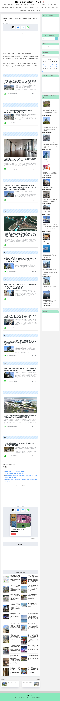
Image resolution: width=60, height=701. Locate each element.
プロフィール (17, 697)
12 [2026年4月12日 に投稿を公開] (56, 64)
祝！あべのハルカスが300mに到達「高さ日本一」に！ (15, 473)
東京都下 (37, 7)
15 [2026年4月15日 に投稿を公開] (47, 66)
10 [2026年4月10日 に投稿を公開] (52, 64)
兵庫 (51, 4)
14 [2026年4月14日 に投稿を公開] (45, 66)
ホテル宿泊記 (23, 10)
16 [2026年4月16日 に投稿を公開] (50, 66)
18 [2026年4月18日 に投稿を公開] (54, 66)
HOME (30, 695)
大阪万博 (32, 4)
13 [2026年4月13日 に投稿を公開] (43, 66)
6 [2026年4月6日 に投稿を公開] (43, 64)
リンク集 (33, 697)
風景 (29, 10)
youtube (33, 10)
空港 (53, 7)
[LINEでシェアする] (27, 27)
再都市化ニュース (18, 4)
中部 (55, 4)
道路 (57, 7)
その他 (38, 10)
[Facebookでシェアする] (18, 27)
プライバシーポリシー (25, 697)
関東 (42, 7)
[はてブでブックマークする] (23, 27)
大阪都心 (37, 4)
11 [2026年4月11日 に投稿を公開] (54, 64)
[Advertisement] (20, 43)
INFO (5, 4)
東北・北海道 (25, 7)
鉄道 (49, 7)
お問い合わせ (39, 697)
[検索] (56, 38)
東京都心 (32, 7)
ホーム (44, 697)
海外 (46, 7)
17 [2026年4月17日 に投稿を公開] (52, 66)
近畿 (48, 4)
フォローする (13, 531)
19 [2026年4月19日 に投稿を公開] (56, 66)
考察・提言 (10, 4)
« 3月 (43, 71)
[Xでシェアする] (13, 27)
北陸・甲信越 (5, 7)
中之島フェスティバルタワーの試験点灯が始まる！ (15, 471)
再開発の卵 (26, 4)
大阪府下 (43, 4)
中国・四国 (12, 7)
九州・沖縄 (18, 7)
